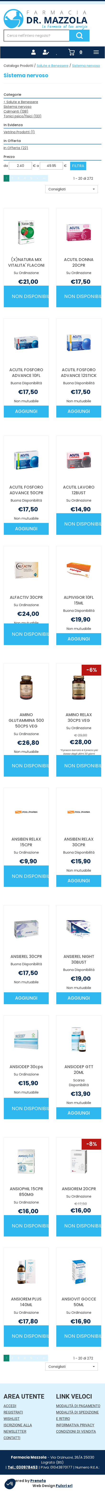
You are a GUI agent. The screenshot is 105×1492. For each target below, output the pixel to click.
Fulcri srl (64, 1485)
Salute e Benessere (52, 65)
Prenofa (38, 1480)
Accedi (10, 1406)
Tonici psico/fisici (23, 116)
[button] (71, 189)
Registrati (13, 1412)
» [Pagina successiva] (37, 178)
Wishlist (12, 1419)
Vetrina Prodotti (19, 132)
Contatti (12, 1438)
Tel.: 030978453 (23, 1467)
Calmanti (16, 111)
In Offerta (16, 148)
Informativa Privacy (75, 1425)
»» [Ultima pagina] (44, 178)
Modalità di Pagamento (78, 1406)
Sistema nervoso (18, 106)
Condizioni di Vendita (76, 1431)
